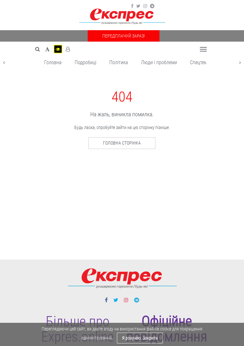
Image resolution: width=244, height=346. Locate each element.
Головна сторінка (122, 143)
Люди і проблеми (159, 62)
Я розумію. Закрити (140, 338)
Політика (118, 62)
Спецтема (200, 62)
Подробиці (85, 62)
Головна (53, 62)
